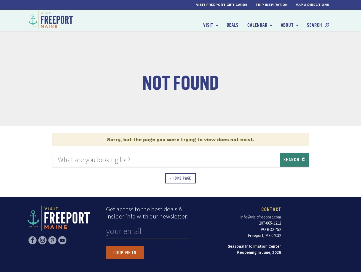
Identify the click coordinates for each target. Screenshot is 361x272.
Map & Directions (312, 5)
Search (314, 25)
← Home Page (180, 178)
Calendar (257, 25)
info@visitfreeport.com (260, 217)
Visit (208, 25)
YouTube (62, 240)
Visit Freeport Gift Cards (222, 5)
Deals (233, 25)
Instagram (42, 240)
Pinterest (52, 240)
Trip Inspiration (271, 5)
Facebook (32, 240)
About (287, 25)
